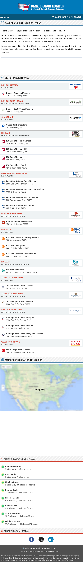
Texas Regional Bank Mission (19, 301)
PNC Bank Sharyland (16, 245)
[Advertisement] (41, 65)
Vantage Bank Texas (11, 310)
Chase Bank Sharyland (16, 125)
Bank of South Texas (12, 101)
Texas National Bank (12, 278)
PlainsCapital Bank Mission (19, 221)
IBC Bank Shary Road (16, 165)
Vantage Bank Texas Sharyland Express (24, 334)
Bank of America (9, 85)
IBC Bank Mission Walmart (18, 141)
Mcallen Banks (12, 482)
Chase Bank (7, 117)
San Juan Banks (12, 513)
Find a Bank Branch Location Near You (40, 548)
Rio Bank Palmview (15, 270)
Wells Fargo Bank (10, 342)
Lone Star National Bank (14, 173)
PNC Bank (6, 229)
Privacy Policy (48, 551)
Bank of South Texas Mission (19, 109)
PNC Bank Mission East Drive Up (21, 254)
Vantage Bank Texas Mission (19, 325)
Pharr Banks (11, 506)
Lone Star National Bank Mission (21, 181)
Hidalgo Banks (12, 498)
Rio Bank (5, 262)
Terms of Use (38, 551)
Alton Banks (10, 474)
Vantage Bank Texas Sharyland (20, 317)
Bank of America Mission (18, 93)
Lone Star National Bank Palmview (22, 197)
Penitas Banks (11, 490)
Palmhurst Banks (13, 466)
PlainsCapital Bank (11, 214)
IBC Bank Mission (14, 157)
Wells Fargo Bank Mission (18, 350)
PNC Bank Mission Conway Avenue (22, 237)
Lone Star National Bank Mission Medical (25, 189)
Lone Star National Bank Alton (20, 205)
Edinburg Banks (12, 521)
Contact (56, 551)
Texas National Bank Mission (19, 285)
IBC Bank (5, 133)
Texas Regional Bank (12, 294)
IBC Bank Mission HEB (16, 149)
